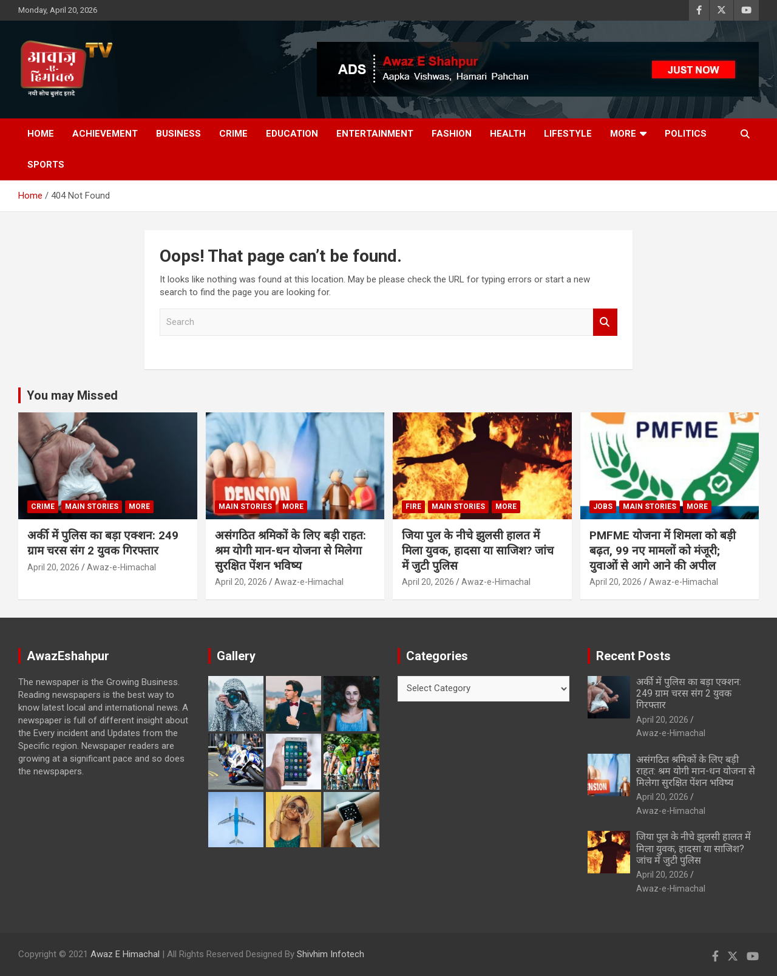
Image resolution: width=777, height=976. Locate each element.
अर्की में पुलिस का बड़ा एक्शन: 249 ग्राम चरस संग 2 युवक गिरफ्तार (102, 543)
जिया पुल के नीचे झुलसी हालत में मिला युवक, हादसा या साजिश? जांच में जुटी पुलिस (478, 550)
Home (40, 133)
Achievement (105, 133)
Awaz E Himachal (125, 954)
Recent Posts (633, 656)
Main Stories (91, 506)
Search (605, 322)
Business (178, 133)
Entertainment (374, 133)
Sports (45, 164)
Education (292, 133)
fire (413, 506)
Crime (233, 133)
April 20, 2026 (53, 567)
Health (508, 133)
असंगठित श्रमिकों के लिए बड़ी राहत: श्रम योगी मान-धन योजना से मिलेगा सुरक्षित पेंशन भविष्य (290, 550)
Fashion (452, 133)
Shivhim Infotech (330, 954)
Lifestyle (568, 133)
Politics (686, 133)
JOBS (602, 506)
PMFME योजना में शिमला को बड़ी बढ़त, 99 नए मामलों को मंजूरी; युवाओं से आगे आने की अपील (662, 550)
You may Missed (72, 395)
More (623, 133)
